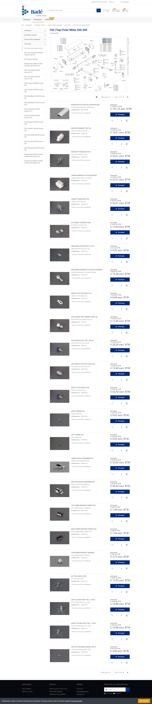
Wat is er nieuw (27, 692)
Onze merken (26, 689)
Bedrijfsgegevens (83, 692)
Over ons (80, 689)
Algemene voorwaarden (58, 694)
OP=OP (52, 18)
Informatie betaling (56, 692)
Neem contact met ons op (99, 2)
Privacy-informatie (76, 701)
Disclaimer (80, 694)
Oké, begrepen (144, 701)
